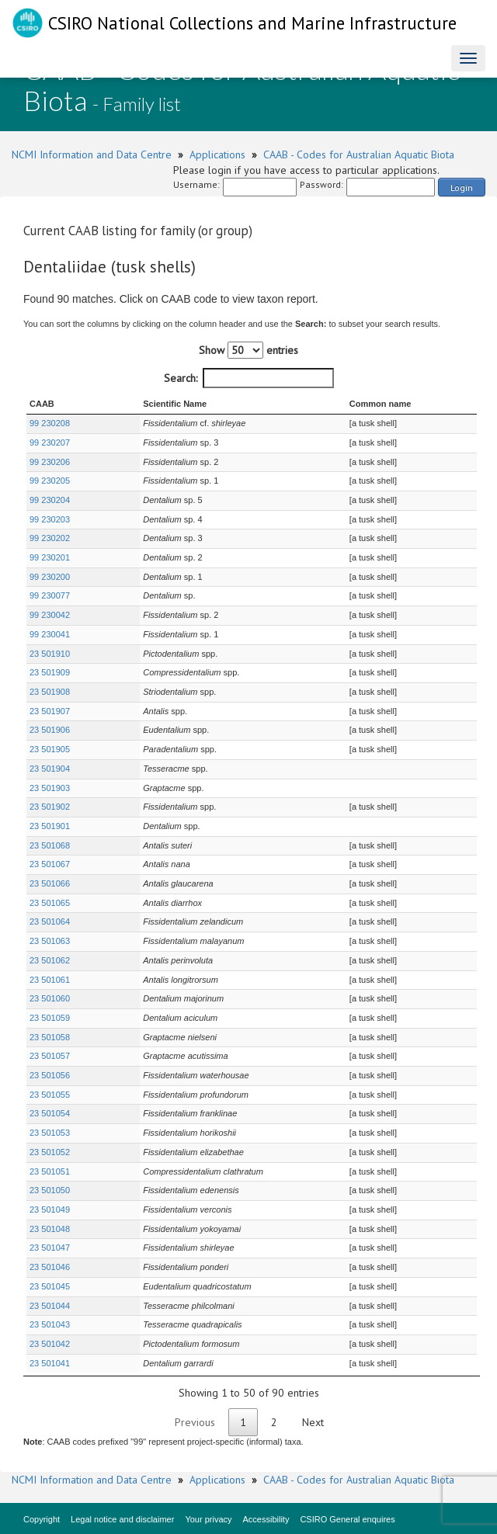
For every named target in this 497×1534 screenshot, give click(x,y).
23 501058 (50, 1037)
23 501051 (50, 1171)
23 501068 (50, 845)
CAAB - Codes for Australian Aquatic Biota (358, 154)
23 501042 (50, 1343)
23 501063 (50, 941)
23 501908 (50, 691)
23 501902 (50, 806)
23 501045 (50, 1286)
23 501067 (50, 864)
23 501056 (50, 1075)
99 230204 (50, 500)
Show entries (248, 350)
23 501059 (50, 1017)
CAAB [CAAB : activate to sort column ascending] (42, 403)
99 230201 (50, 557)
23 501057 (50, 1055)
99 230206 (50, 462)
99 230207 (50, 442)
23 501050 (50, 1190)
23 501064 (50, 921)
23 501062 (50, 960)
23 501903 (50, 788)
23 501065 (50, 903)
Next (313, 1422)
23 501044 (50, 1305)
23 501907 (50, 711)
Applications (217, 154)
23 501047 (50, 1247)
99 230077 (50, 595)
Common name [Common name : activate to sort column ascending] (370, 403)
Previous (195, 1422)
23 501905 (50, 749)
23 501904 (50, 768)
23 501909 (50, 672)
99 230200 (50, 576)
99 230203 (50, 519)
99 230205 (50, 480)
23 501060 (50, 998)
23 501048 (50, 1229)
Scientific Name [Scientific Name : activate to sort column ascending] (145, 403)
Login (461, 187)
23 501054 (50, 1113)
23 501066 (50, 883)
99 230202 (50, 538)
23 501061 (50, 979)
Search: (249, 378)
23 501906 (50, 729)
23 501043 (50, 1324)
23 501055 (50, 1094)
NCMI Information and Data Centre (92, 154)
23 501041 (50, 1363)
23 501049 (50, 1209)
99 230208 (50, 423)
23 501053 (50, 1132)
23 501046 (50, 1267)
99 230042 (50, 615)
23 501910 (50, 653)
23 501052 (50, 1152)
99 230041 (50, 634)
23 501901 (50, 826)
